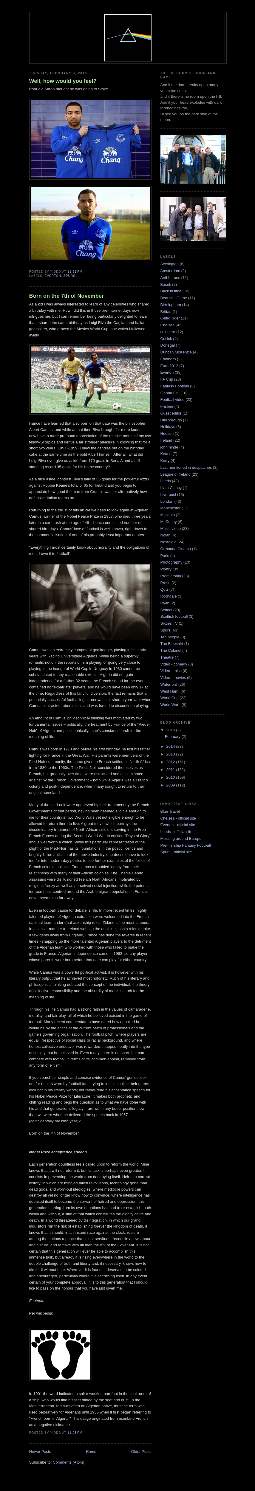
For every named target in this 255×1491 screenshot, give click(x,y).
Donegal (167, 345)
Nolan (165, 535)
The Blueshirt (171, 643)
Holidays (167, 426)
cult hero (167, 332)
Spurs (69, 275)
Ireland (166, 440)
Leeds (165, 481)
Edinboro (168, 359)
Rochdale (168, 596)
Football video (172, 399)
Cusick (166, 338)
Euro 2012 (169, 366)
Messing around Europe (181, 838)
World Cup (169, 698)
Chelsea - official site (178, 818)
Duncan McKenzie (176, 352)
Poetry (166, 569)
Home (91, 1451)
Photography (171, 562)
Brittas (165, 311)
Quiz (164, 589)
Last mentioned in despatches (186, 467)
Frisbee (166, 406)
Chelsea (167, 325)
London (166, 501)
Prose (165, 583)
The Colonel (170, 650)
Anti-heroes (170, 277)
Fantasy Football (174, 386)
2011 (171, 769)
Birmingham (170, 304)
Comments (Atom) (68, 1462)
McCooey (168, 521)
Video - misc (171, 670)
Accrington (169, 264)
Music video (170, 528)
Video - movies (173, 677)
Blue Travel (170, 811)
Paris (164, 555)
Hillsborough (171, 420)
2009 (171, 785)
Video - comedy (173, 664)
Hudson (167, 433)
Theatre (167, 657)
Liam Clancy (171, 487)
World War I (170, 704)
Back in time (171, 291)
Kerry (165, 460)
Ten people (170, 637)
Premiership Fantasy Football (185, 845)
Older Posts (141, 1451)
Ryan (164, 603)
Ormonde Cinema (175, 549)
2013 (171, 754)
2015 (171, 730)
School (166, 610)
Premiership (170, 576)
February (173, 736)
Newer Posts (40, 1451)
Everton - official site (177, 825)
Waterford (168, 684)
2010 (171, 777)
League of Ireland (175, 474)
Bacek (165, 284)
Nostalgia (168, 542)
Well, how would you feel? (63, 81)
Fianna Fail (170, 393)
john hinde (169, 447)
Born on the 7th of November (66, 296)
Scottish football (174, 616)
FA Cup (166, 379)
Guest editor (171, 413)
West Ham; (170, 691)
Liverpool (168, 494)
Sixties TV (169, 623)
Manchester (170, 508)
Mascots (167, 515)
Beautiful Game (173, 298)
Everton (53, 275)
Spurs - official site (176, 852)
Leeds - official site (176, 831)
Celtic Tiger (170, 318)
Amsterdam (170, 271)
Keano (166, 454)
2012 (171, 762)
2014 (171, 746)
